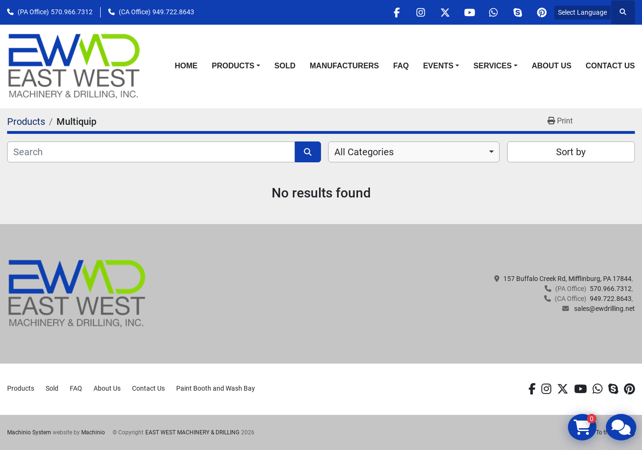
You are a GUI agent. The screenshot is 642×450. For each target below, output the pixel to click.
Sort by (570, 152)
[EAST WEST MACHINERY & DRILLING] (77, 293)
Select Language (582, 12)
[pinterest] (542, 12)
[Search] (151, 151)
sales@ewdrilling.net (604, 308)
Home (186, 66)
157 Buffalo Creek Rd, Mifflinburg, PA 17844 (567, 278)
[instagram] (421, 12)
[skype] (517, 12)
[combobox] (414, 151)
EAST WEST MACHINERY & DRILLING (192, 432)
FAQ (401, 66)
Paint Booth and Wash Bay (215, 388)
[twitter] (445, 12)
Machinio (93, 432)
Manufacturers (344, 66)
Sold (284, 66)
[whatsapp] (493, 12)
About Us (552, 66)
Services (492, 66)
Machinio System (29, 432)
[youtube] (469, 12)
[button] (236, 66)
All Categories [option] (364, 152)
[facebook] (396, 12)
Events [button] (438, 66)
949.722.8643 (173, 12)
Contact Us (610, 66)
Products (233, 66)
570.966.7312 (72, 12)
